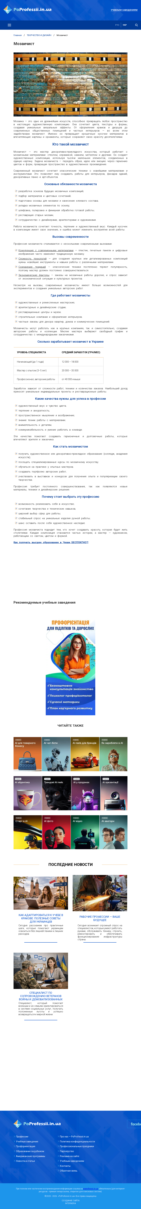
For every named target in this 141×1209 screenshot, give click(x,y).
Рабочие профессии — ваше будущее (100, 918)
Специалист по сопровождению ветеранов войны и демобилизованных (41, 996)
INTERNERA (70, 1203)
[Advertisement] (70, 570)
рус (117, 25)
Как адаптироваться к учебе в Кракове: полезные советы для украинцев (41, 918)
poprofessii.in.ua (90, 1189)
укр (125, 25)
